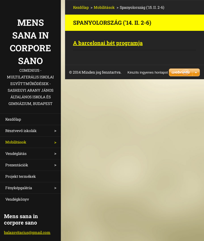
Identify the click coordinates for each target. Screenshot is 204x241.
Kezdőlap (13, 119)
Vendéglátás (16, 153)
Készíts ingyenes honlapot (148, 72)
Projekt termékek (20, 176)
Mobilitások (15, 142)
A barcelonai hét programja (108, 42)
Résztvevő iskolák (21, 130)
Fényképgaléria (18, 187)
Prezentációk (16, 164)
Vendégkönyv (17, 199)
